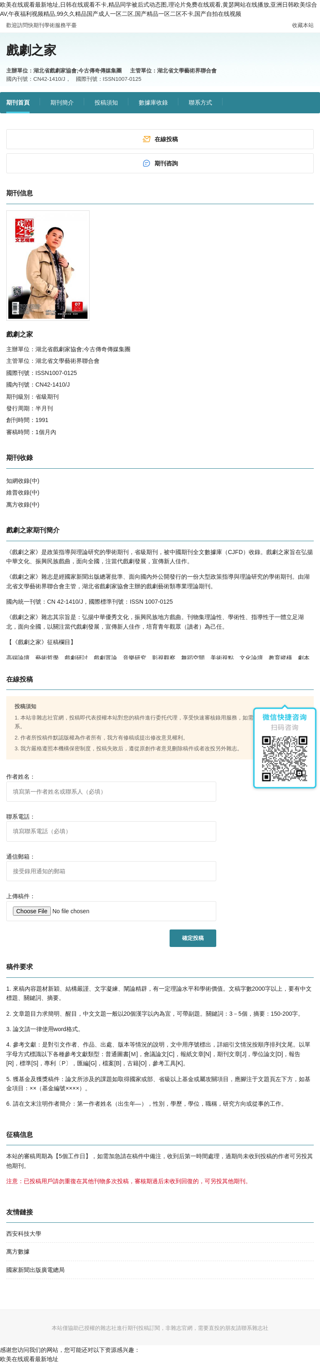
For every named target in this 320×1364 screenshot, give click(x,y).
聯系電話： (20, 816)
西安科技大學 (23, 1233)
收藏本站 (303, 25)
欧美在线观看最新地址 (29, 1359)
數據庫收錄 (153, 102)
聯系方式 (200, 102)
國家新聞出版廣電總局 (35, 1270)
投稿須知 (106, 102)
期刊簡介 (62, 102)
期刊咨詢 (160, 163)
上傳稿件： (20, 896)
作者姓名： (20, 776)
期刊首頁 (18, 102)
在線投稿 (160, 139)
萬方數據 (18, 1251)
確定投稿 (193, 938)
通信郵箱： (20, 856)
